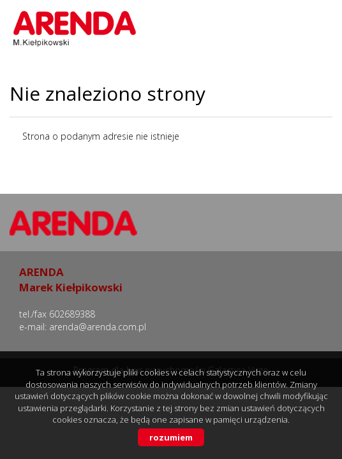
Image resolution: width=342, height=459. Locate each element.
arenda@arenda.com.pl (97, 327)
